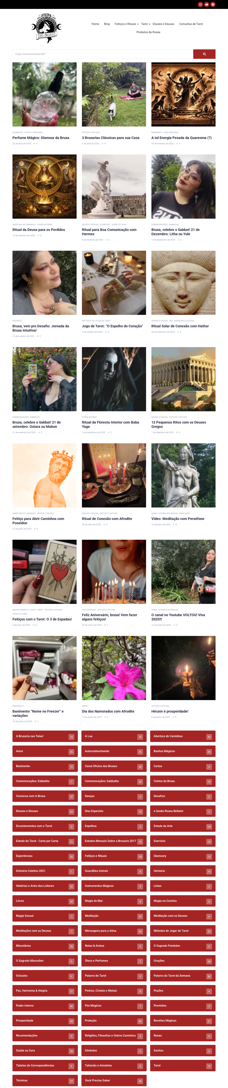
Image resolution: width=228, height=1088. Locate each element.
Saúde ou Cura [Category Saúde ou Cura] (119, 224)
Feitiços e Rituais (126, 24)
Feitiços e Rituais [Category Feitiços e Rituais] (91, 132)
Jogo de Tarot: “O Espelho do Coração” (112, 326)
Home (95, 24)
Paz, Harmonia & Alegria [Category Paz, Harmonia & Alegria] (181, 321)
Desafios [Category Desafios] (17, 321)
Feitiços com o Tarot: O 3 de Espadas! (42, 619)
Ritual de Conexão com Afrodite (107, 519)
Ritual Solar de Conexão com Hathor (180, 326)
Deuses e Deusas (163, 24)
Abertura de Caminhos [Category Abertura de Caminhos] (24, 224)
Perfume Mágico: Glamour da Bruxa (40, 138)
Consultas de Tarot (191, 24)
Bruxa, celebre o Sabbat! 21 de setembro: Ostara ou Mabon (36, 424)
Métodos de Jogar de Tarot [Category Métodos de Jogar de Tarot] (96, 321)
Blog (107, 24)
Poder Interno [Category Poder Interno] (44, 224)
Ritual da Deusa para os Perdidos (38, 230)
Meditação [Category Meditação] (184, 513)
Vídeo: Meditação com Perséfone (177, 519)
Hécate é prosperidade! (169, 711)
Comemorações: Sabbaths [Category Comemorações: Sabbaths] (165, 224)
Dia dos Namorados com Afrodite (108, 711)
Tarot (145, 24)
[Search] (102, 54)
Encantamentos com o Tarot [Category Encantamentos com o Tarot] (27, 610)
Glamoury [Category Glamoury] (17, 132)
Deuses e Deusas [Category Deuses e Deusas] (90, 224)
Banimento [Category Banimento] (157, 132)
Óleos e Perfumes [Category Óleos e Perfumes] (33, 132)
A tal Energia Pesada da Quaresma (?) (181, 138)
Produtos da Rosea (148, 32)
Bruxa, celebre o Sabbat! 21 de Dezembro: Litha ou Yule (175, 232)
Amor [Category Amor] (85, 706)
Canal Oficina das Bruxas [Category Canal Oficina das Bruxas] (164, 513)
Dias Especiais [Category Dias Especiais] (171, 132)
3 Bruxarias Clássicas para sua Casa (110, 138)
